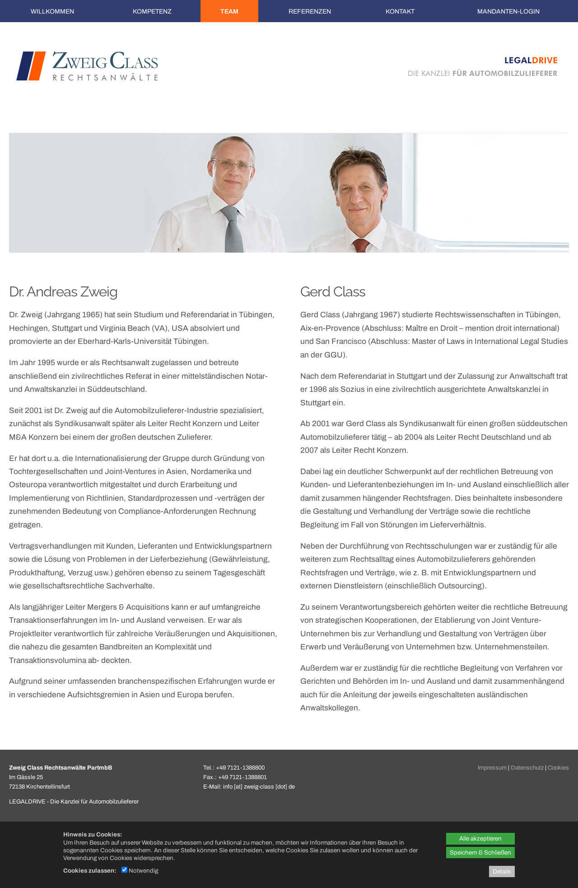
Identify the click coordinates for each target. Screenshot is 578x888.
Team (229, 11)
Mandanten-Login (508, 11)
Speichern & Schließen (480, 852)
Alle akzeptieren (480, 838)
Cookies (558, 768)
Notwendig (139, 870)
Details (502, 871)
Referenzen (310, 11)
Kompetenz (152, 11)
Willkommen (52, 11)
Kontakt (400, 11)
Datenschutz (527, 768)
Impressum (492, 768)
